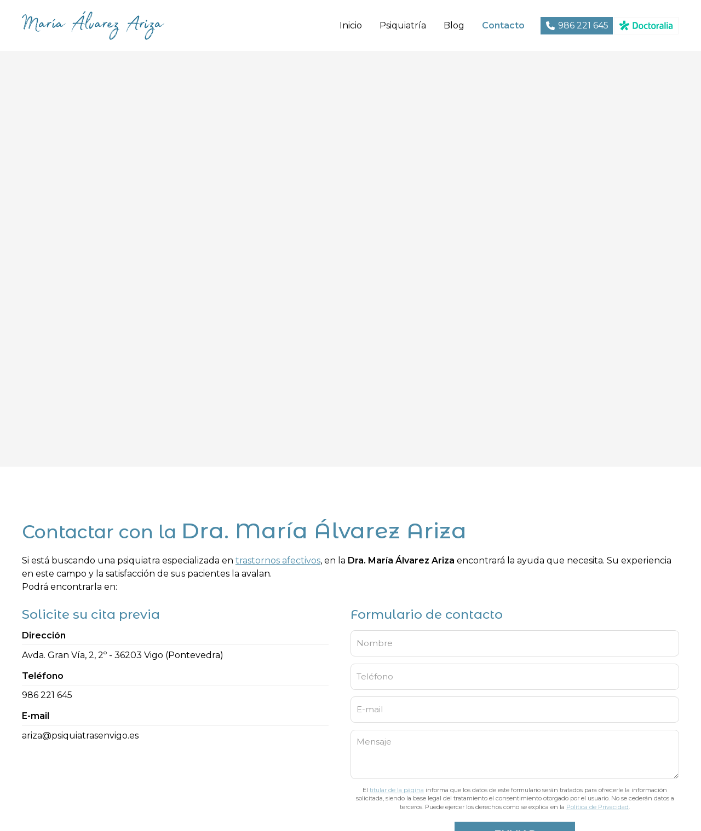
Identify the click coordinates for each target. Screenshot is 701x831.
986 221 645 (47, 695)
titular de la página (397, 790)
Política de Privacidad (597, 807)
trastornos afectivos (277, 560)
